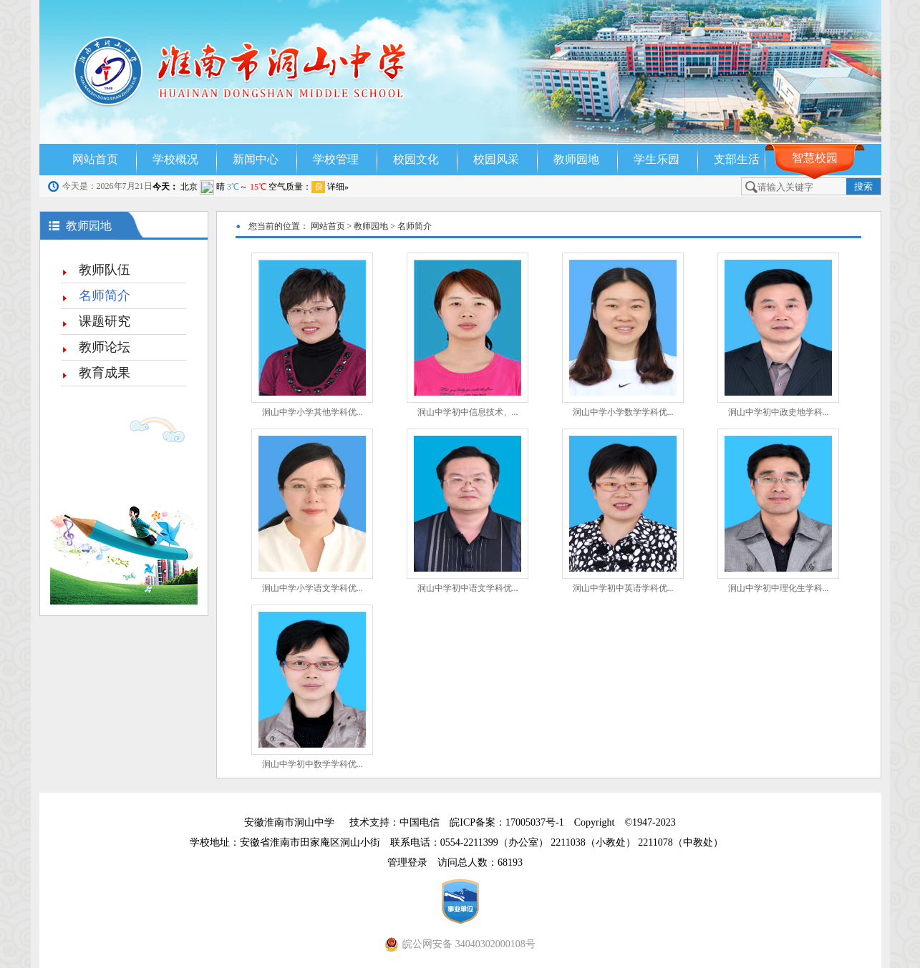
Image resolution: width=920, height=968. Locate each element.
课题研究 (104, 321)
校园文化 (416, 159)
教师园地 (576, 159)
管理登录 (412, 862)
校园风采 (496, 159)
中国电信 (420, 822)
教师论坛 (104, 347)
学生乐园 (656, 159)
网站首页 (95, 159)
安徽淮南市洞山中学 (289, 822)
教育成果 (104, 373)
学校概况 (175, 159)
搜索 (863, 186)
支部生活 (737, 159)
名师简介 (104, 295)
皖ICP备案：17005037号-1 (508, 822)
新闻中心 (256, 159)
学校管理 (336, 159)
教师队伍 (104, 270)
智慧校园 (815, 158)
